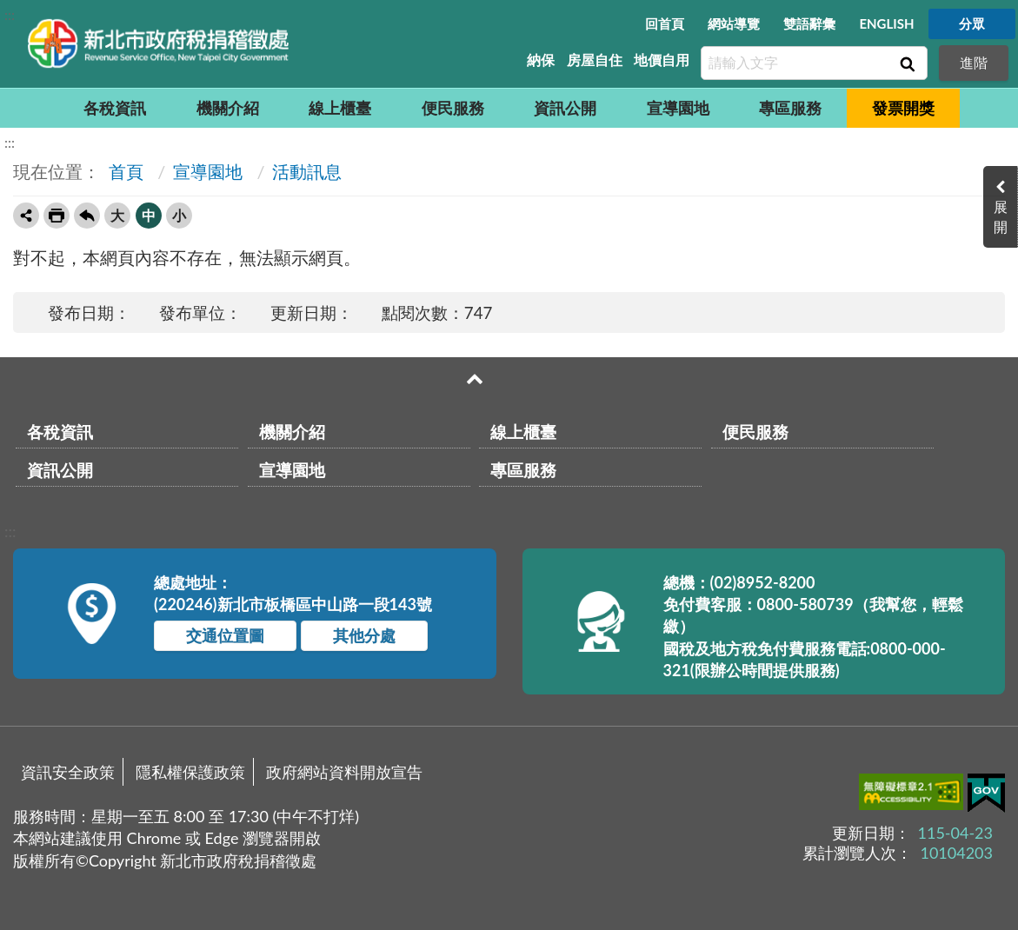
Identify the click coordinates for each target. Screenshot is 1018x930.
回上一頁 (87, 216)
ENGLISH (886, 23)
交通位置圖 (225, 635)
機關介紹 (227, 107)
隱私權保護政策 (190, 771)
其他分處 (364, 635)
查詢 (906, 63)
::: (9, 14)
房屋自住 (594, 59)
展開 (1001, 216)
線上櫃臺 (340, 107)
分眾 (972, 23)
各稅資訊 (114, 107)
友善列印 (56, 216)
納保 (541, 59)
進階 (974, 62)
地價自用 (661, 59)
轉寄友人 (26, 216)
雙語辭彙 (809, 23)
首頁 (123, 171)
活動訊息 (307, 171)
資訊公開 (565, 107)
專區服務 (790, 107)
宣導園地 (678, 107)
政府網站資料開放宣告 (344, 771)
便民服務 (453, 107)
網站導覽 (734, 23)
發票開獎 (903, 107)
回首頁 (664, 23)
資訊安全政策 (68, 771)
